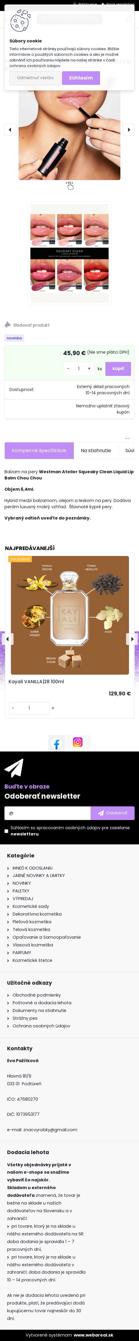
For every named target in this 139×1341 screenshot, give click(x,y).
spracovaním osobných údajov (69, 828)
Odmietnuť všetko (35, 78)
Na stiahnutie (96, 450)
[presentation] (10, 130)
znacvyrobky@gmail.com (50, 1130)
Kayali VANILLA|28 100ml (36, 682)
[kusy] (79, 369)
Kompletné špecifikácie (39, 450)
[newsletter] (112, 813)
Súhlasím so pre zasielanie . (70, 831)
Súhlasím (81, 77)
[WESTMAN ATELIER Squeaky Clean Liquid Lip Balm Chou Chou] (69, 129)
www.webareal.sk (93, 1335)
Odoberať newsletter (42, 796)
